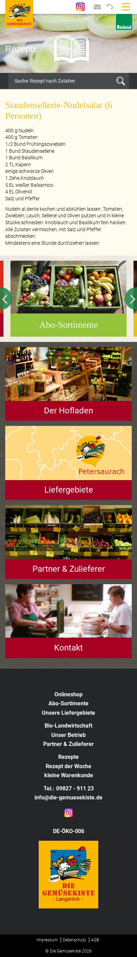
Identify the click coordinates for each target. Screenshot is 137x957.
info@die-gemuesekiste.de (68, 797)
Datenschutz (74, 940)
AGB (95, 940)
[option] (68, 43)
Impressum (47, 940)
